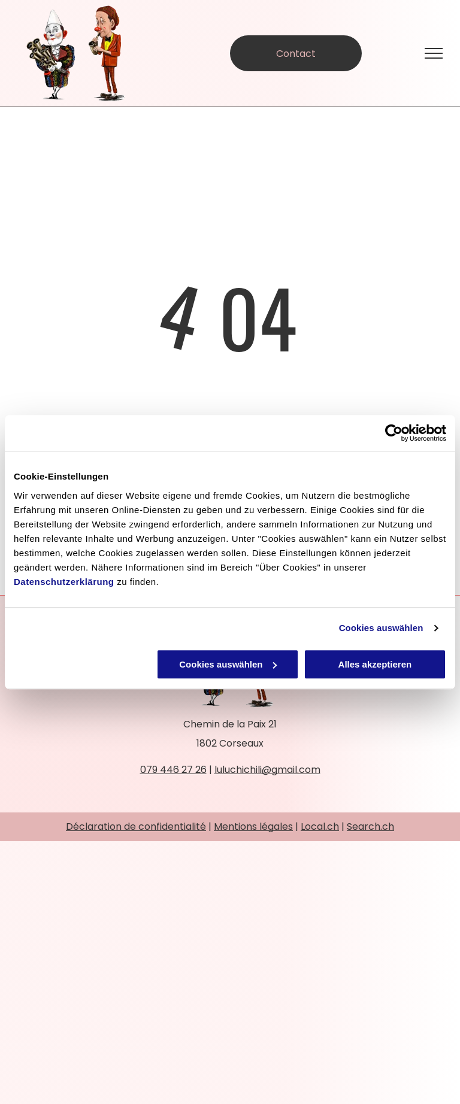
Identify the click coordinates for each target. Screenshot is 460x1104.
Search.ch (370, 826)
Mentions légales (253, 826)
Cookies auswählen (381, 628)
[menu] (433, 53)
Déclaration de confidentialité (136, 826)
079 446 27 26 (173, 770)
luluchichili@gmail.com (267, 770)
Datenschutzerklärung (64, 582)
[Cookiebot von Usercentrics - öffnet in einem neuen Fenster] (393, 433)
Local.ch (320, 826)
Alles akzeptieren (375, 664)
